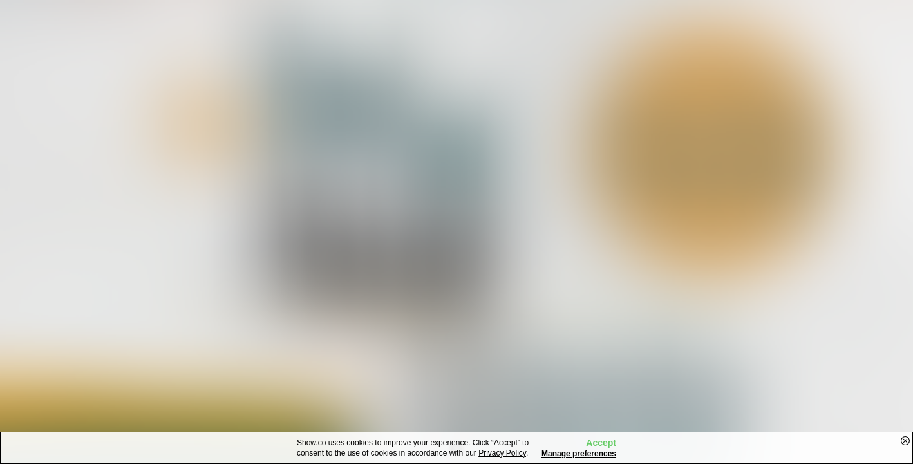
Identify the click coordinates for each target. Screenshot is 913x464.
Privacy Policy (502, 453)
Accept (601, 443)
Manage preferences (578, 453)
